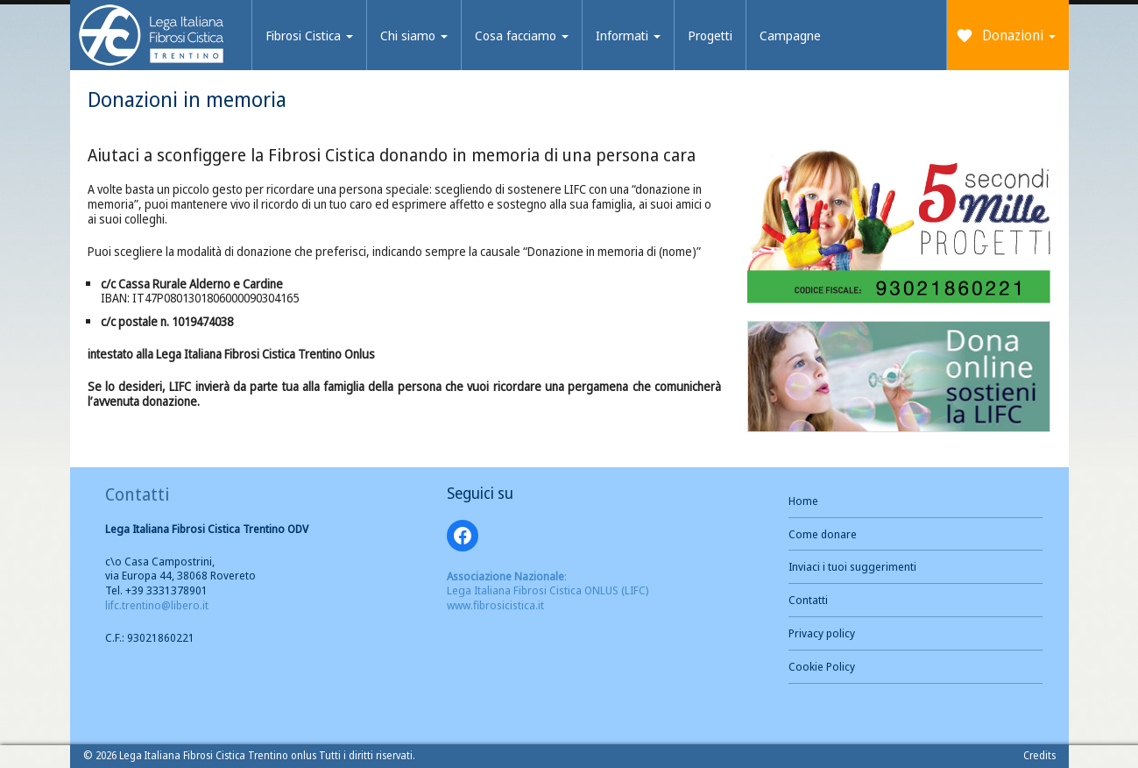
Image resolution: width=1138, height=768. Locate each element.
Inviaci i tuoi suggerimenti (852, 566)
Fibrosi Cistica (309, 35)
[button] (899, 226)
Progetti (710, 35)
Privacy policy (821, 633)
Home (803, 500)
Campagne (790, 35)
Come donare (822, 534)
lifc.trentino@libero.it (157, 605)
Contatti (808, 600)
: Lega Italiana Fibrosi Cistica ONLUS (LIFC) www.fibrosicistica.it (548, 591)
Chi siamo (414, 35)
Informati (628, 35)
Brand (152, 37)
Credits (1039, 755)
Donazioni (1019, 35)
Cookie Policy (821, 666)
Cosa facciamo (522, 35)
